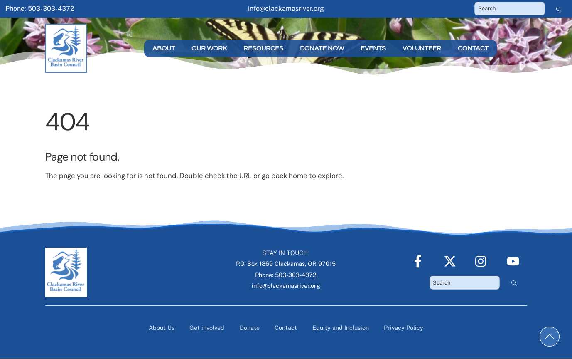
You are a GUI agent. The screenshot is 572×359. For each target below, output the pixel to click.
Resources (263, 48)
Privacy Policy (403, 327)
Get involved (206, 327)
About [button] (163, 48)
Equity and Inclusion (340, 327)
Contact (473, 48)
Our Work (209, 48)
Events (373, 48)
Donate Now (322, 48)
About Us (161, 327)
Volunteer (422, 48)
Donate (250, 327)
